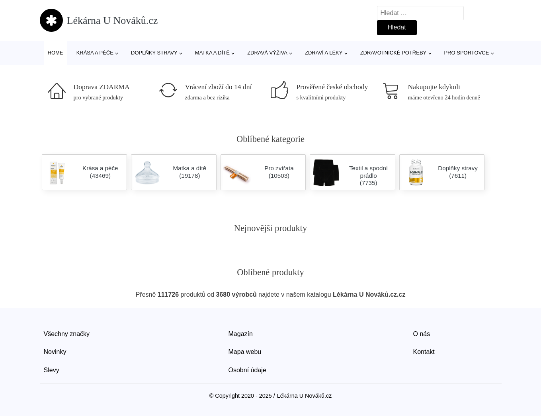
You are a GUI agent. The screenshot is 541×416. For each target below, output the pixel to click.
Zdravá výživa (267, 53)
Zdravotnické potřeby (393, 53)
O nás (421, 333)
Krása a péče (94, 53)
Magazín (241, 333)
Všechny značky (67, 333)
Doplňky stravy (154, 53)
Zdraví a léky (323, 53)
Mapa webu (245, 351)
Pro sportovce (466, 53)
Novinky (55, 351)
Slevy (51, 370)
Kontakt (424, 351)
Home (55, 53)
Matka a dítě (212, 53)
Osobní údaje (247, 370)
